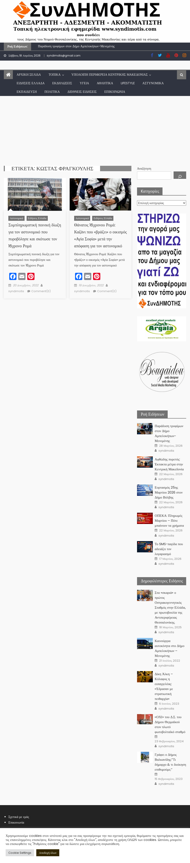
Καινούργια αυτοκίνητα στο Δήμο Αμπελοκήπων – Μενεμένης (169, 648)
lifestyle (128, 83)
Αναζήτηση (144, 168)
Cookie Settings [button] (19, 853)
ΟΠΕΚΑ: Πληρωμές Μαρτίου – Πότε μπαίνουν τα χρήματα (169, 520)
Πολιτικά (52, 91)
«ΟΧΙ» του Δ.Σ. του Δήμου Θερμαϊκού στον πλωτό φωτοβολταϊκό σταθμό (170, 724)
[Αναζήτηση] (180, 175)
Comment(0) (41, 291)
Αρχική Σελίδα (29, 74)
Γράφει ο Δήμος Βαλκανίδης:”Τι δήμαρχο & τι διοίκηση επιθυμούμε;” (170, 762)
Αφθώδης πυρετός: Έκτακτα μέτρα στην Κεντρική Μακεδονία (169, 464)
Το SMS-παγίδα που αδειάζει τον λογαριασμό (169, 549)
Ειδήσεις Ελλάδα (31, 83)
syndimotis (16, 291)
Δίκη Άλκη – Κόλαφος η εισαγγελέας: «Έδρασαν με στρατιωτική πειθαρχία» (164, 686)
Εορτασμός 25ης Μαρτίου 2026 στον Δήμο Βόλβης (169, 492)
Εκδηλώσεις (62, 83)
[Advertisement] (95, 129)
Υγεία (84, 83)
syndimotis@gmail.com (63, 55)
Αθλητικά (105, 83)
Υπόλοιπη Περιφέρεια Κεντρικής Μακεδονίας (109, 74)
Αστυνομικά (153, 83)
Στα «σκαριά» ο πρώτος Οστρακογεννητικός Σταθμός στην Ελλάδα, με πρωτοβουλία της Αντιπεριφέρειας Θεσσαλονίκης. (170, 607)
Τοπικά (54, 74)
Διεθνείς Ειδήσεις (82, 91)
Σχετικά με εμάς (18, 817)
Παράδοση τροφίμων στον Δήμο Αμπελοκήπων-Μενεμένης (76, 46)
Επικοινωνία (114, 91)
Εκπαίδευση (27, 91)
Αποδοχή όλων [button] (48, 853)
